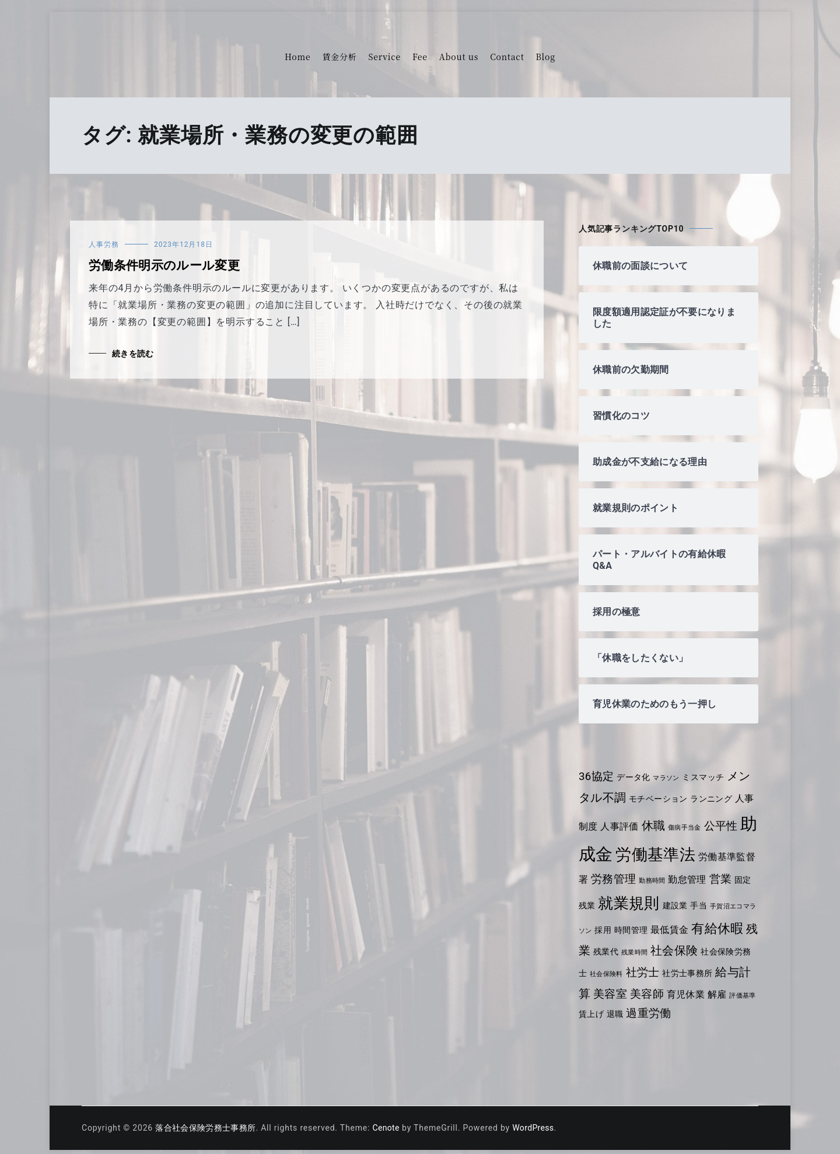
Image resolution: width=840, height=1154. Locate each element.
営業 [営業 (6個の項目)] (743, 869)
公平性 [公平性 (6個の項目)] (734, 819)
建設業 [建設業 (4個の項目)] (694, 896)
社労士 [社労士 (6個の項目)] (670, 965)
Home (297, 56)
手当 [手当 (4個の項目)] (718, 896)
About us (458, 56)
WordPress (539, 1120)
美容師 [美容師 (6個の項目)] (672, 986)
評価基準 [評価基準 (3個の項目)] (592, 1007)
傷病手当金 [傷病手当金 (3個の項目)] (697, 821)
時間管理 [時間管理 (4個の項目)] (653, 920)
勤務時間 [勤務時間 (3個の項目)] (673, 871)
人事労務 (104, 244)
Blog (545, 56)
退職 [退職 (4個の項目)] (646, 1006)
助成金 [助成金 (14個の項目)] (605, 845)
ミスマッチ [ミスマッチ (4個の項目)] (707, 777)
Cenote (390, 1120)
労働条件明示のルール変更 (166, 265)
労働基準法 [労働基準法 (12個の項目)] (674, 845)
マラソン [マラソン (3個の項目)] (668, 778)
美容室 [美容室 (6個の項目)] (635, 986)
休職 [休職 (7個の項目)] (665, 819)
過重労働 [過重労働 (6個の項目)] (681, 1005)
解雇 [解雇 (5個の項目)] (745, 986)
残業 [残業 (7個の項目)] (607, 942)
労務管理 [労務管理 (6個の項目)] (634, 869)
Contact (507, 56)
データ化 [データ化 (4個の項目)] (635, 777)
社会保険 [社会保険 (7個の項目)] (705, 942)
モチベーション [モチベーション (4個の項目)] (660, 798)
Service (385, 56)
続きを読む (133, 353)
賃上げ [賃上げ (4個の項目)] (622, 1006)
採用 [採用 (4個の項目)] (625, 920)
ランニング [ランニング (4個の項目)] (714, 798)
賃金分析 (339, 56)
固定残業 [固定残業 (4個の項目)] (596, 896)
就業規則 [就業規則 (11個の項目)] (647, 894)
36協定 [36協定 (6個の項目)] (597, 776)
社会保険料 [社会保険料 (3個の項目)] (633, 966)
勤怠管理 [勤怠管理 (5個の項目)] (709, 870)
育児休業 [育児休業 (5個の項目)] (712, 986)
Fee (420, 56)
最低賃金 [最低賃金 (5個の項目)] (692, 920)
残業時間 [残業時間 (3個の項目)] (664, 944)
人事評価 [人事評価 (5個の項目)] (630, 820)
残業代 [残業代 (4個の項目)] (635, 943)
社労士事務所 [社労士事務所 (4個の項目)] (717, 965)
